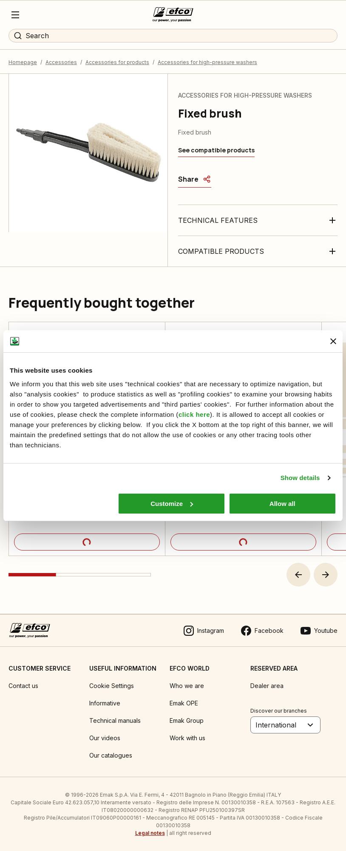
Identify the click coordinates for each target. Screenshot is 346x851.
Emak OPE (184, 703)
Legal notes (150, 833)
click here (194, 414)
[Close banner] (333, 341)
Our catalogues (110, 755)
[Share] (194, 179)
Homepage (23, 62)
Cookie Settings (111, 685)
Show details (300, 477)
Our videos (104, 737)
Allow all (282, 503)
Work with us (187, 737)
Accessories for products (117, 62)
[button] (298, 575)
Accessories (61, 62)
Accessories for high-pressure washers (207, 62)
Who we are (187, 685)
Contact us (23, 685)
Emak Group (187, 720)
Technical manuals (115, 720)
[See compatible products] (216, 150)
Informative (104, 703)
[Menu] (15, 15)
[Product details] (87, 542)
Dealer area (267, 685)
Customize (171, 503)
